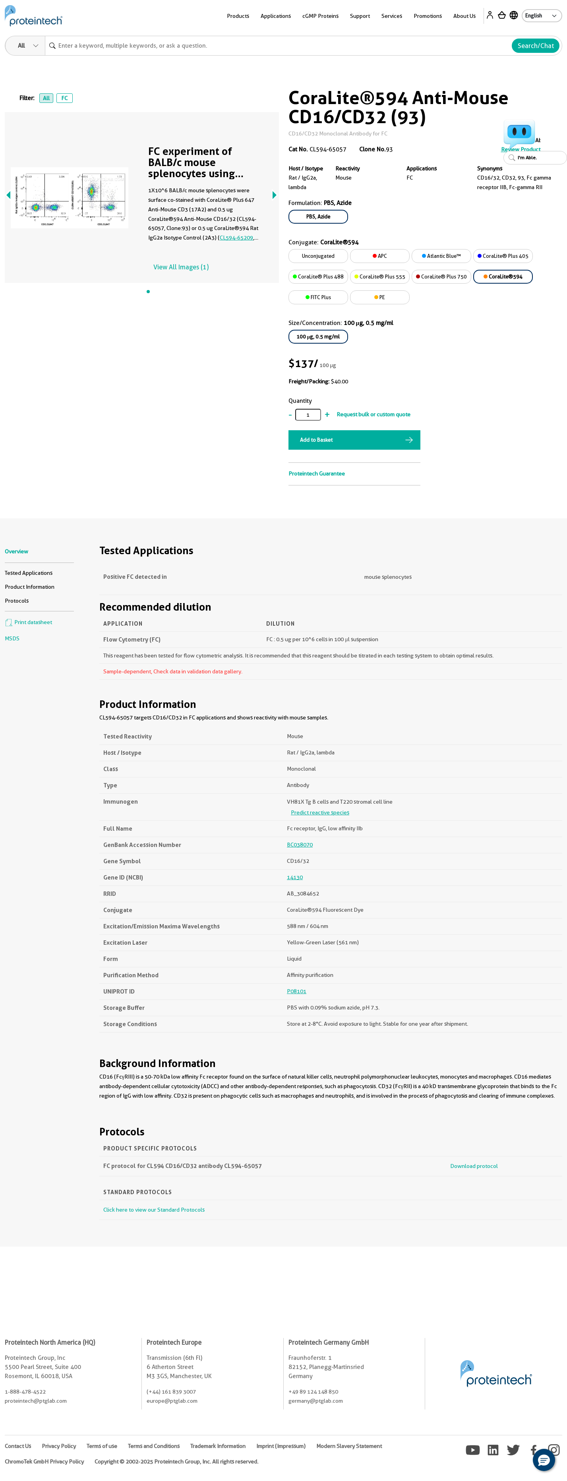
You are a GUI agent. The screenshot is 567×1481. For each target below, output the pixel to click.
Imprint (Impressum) (281, 1446)
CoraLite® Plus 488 (318, 276)
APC (380, 256)
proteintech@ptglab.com (36, 1401)
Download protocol (474, 1166)
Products (238, 16)
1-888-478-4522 (25, 1391)
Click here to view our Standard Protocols (154, 1209)
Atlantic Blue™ (441, 256)
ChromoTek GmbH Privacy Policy (44, 1461)
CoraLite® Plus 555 (379, 276)
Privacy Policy (59, 1446)
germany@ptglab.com (315, 1401)
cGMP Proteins (320, 16)
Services (391, 16)
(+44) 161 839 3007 (171, 1391)
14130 (295, 877)
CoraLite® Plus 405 (503, 256)
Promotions (428, 16)
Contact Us (18, 1446)
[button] (544, 1460)
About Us (464, 16)
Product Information (29, 587)
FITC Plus (318, 297)
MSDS (12, 638)
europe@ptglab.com (172, 1401)
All (46, 98)
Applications (276, 16)
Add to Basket (316, 440)
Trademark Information (218, 1446)
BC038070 (300, 844)
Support (360, 16)
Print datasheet (28, 622)
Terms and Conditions (154, 1446)
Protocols (17, 600)
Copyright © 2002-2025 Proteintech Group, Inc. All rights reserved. (176, 1461)
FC (64, 98)
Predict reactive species (320, 812)
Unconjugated (318, 256)
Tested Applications (28, 573)
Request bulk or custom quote (373, 414)
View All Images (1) (181, 267)
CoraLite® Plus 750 (441, 276)
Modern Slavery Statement (349, 1446)
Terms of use (102, 1446)
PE (379, 297)
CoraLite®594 (503, 276)
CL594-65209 (236, 237)
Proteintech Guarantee (316, 473)
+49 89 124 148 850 (313, 1391)
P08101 (296, 991)
